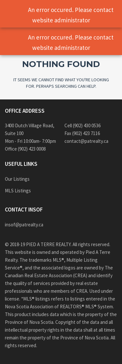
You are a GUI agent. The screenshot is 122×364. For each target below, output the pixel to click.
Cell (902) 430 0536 (82, 125)
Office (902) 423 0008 (25, 149)
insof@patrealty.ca (24, 225)
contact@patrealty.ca (86, 141)
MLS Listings (18, 191)
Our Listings (17, 179)
